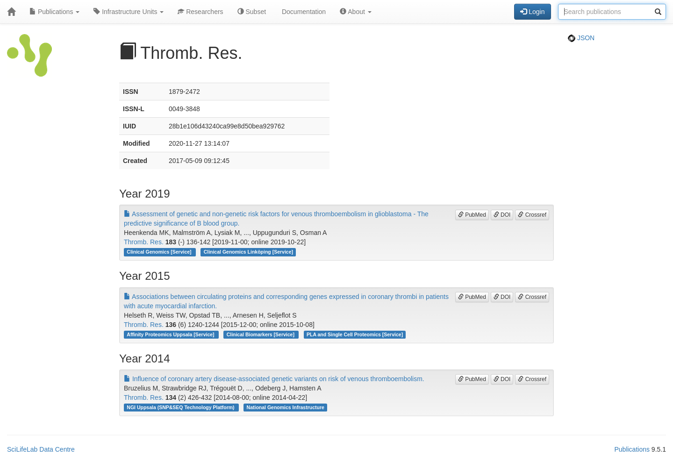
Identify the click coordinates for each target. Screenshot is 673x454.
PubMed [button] (472, 215)
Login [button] (532, 11)
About (356, 11)
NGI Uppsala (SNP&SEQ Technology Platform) (181, 407)
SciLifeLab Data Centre (41, 449)
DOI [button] (502, 215)
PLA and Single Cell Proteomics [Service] (355, 334)
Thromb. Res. (144, 242)
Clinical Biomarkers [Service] (261, 334)
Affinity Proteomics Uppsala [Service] (171, 334)
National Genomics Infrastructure (285, 407)
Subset (251, 11)
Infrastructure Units (128, 11)
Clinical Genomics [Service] (160, 252)
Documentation (303, 11)
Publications (54, 11)
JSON (581, 38)
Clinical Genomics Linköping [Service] (248, 252)
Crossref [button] (532, 215)
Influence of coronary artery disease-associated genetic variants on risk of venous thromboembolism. (274, 379)
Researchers (200, 11)
